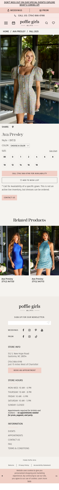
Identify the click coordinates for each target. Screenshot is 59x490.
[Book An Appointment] (13, 22)
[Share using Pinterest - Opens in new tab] (13, 127)
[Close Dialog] (3, 482)
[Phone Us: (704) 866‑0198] (29, 15)
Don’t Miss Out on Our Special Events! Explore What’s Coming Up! (29, 3)
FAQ (10, 451)
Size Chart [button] (52, 151)
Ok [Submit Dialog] (56, 483)
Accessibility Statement (42, 472)
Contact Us (11, 201)
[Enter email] (29, 327)
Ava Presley (19, 31)
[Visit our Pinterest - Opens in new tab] (36, 335)
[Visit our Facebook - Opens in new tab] (23, 335)
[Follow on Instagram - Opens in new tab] (29, 341)
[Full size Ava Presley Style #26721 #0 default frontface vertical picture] (29, 79)
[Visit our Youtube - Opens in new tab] (42, 335)
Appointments (15, 442)
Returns (11, 472)
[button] (6, 23)
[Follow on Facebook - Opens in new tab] (23, 341)
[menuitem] (15, 10)
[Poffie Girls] (29, 23)
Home (6, 31)
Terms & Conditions (18, 455)
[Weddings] (15, 10)
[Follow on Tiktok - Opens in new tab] (36, 341)
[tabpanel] (29, 79)
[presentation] (14, 255)
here (29, 488)
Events (11, 438)
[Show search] (46, 23)
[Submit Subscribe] (47, 328)
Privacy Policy (24, 472)
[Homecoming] (44, 10)
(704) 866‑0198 (15, 367)
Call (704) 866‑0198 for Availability (29, 174)
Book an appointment (28, 376)
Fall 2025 (34, 31)
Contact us (14, 447)
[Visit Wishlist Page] (53, 23)
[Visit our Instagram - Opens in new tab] (29, 335)
